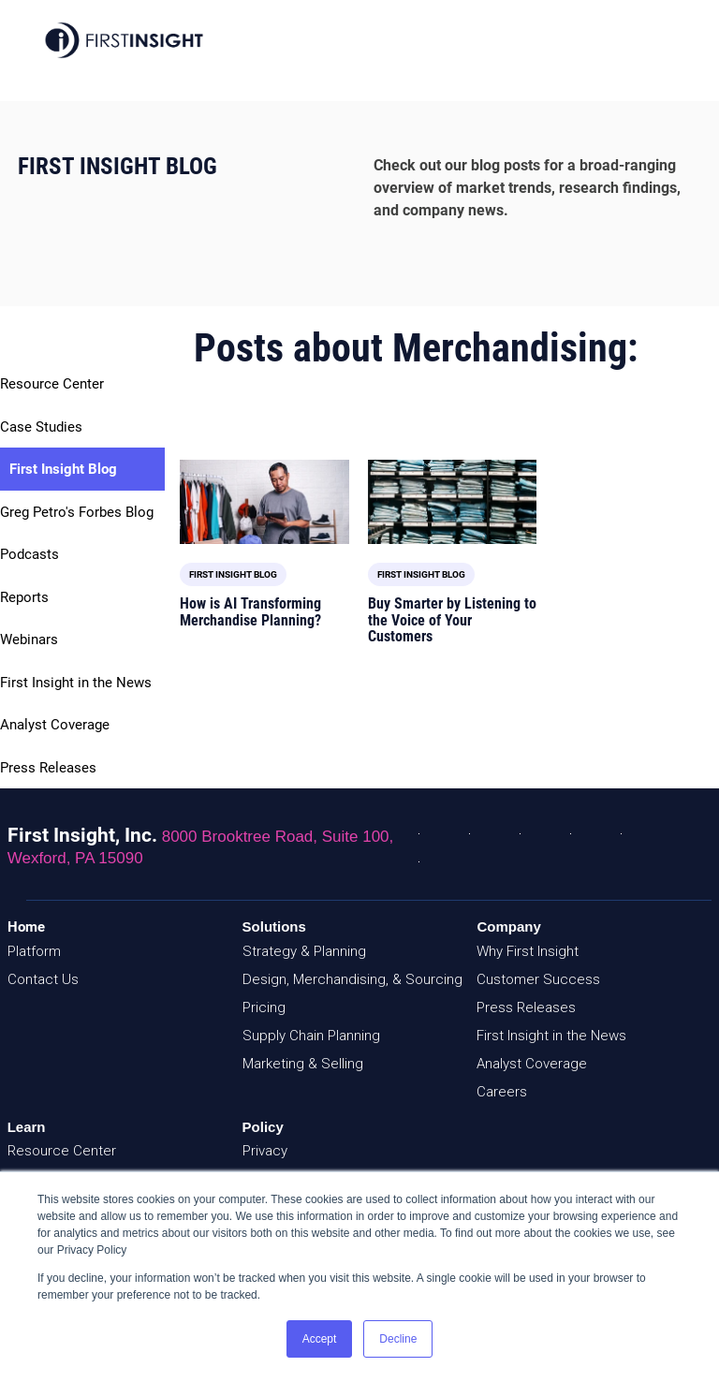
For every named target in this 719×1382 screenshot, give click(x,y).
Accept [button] (319, 1338)
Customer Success (538, 979)
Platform (34, 951)
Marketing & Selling (302, 1063)
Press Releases (48, 767)
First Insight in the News (76, 682)
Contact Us (43, 979)
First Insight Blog (63, 469)
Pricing (264, 1007)
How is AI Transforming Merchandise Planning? (250, 612)
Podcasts (29, 554)
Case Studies (41, 427)
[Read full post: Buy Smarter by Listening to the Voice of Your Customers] (452, 502)
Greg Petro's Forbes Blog (77, 512)
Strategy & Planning (304, 951)
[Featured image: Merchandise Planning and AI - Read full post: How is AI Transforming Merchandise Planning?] (264, 502)
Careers (502, 1091)
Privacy (264, 1150)
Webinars (29, 639)
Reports (24, 597)
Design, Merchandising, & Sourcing (352, 979)
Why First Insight (528, 951)
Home (26, 927)
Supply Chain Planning (311, 1035)
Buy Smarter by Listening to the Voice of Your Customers (452, 620)
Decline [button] (398, 1338)
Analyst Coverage (55, 724)
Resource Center (52, 383)
